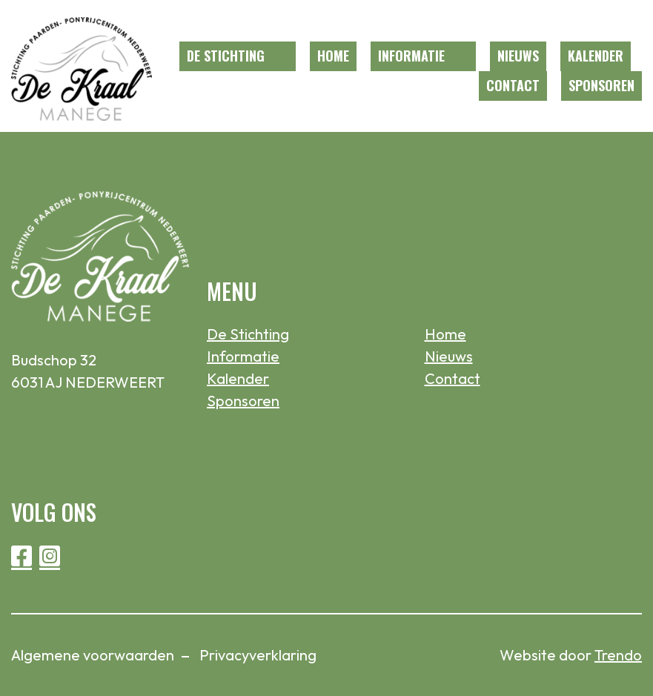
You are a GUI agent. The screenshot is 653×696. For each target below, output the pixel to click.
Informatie (411, 55)
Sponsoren (601, 85)
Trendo (618, 655)
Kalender (595, 55)
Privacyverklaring (257, 655)
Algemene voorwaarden (92, 655)
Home (333, 55)
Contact (513, 85)
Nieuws (518, 55)
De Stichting (226, 55)
